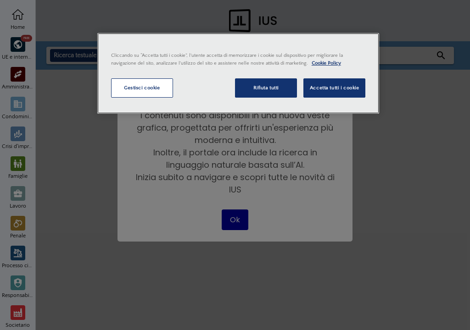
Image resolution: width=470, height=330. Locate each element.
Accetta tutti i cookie (334, 88)
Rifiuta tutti (266, 88)
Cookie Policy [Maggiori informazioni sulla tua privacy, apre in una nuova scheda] (326, 63)
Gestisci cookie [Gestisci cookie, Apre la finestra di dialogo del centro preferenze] (142, 88)
